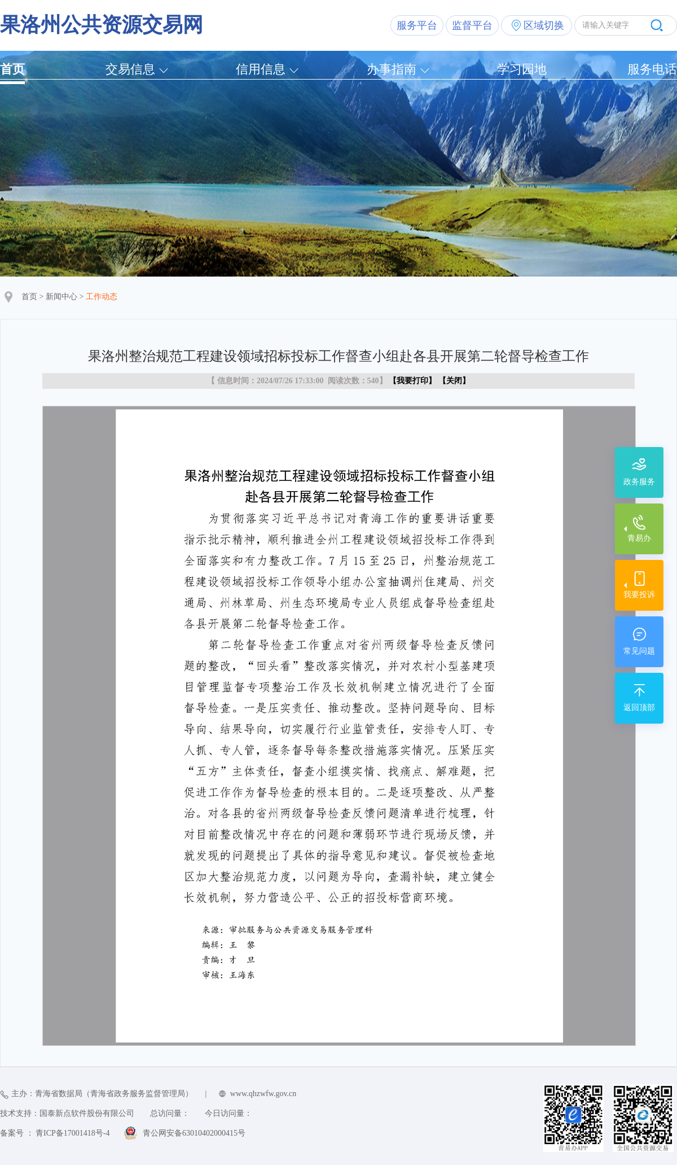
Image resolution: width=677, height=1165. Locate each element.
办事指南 (391, 69)
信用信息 (260, 69)
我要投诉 (639, 594)
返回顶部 (639, 707)
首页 (12, 69)
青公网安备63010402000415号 (194, 1133)
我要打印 (412, 380)
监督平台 (472, 25)
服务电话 (652, 69)
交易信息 (130, 69)
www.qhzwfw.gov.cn (263, 1093)
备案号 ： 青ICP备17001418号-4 (54, 1133)
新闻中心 (61, 296)
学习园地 (522, 69)
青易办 (639, 538)
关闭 (454, 380)
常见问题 (639, 651)
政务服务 (639, 482)
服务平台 (417, 25)
